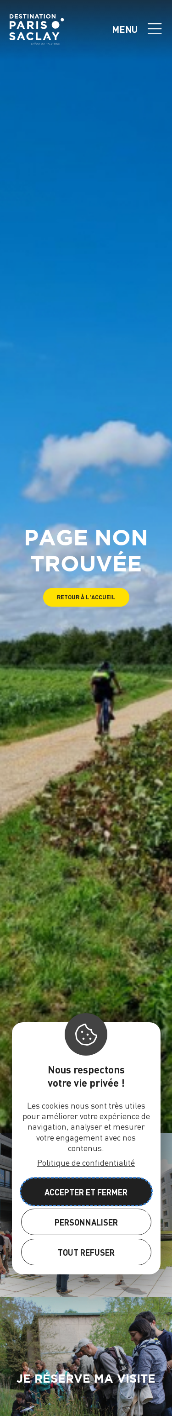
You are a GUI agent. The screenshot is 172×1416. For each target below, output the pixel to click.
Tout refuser (86, 1252)
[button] (86, 597)
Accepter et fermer (86, 1192)
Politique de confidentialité (86, 1162)
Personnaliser (86, 1222)
